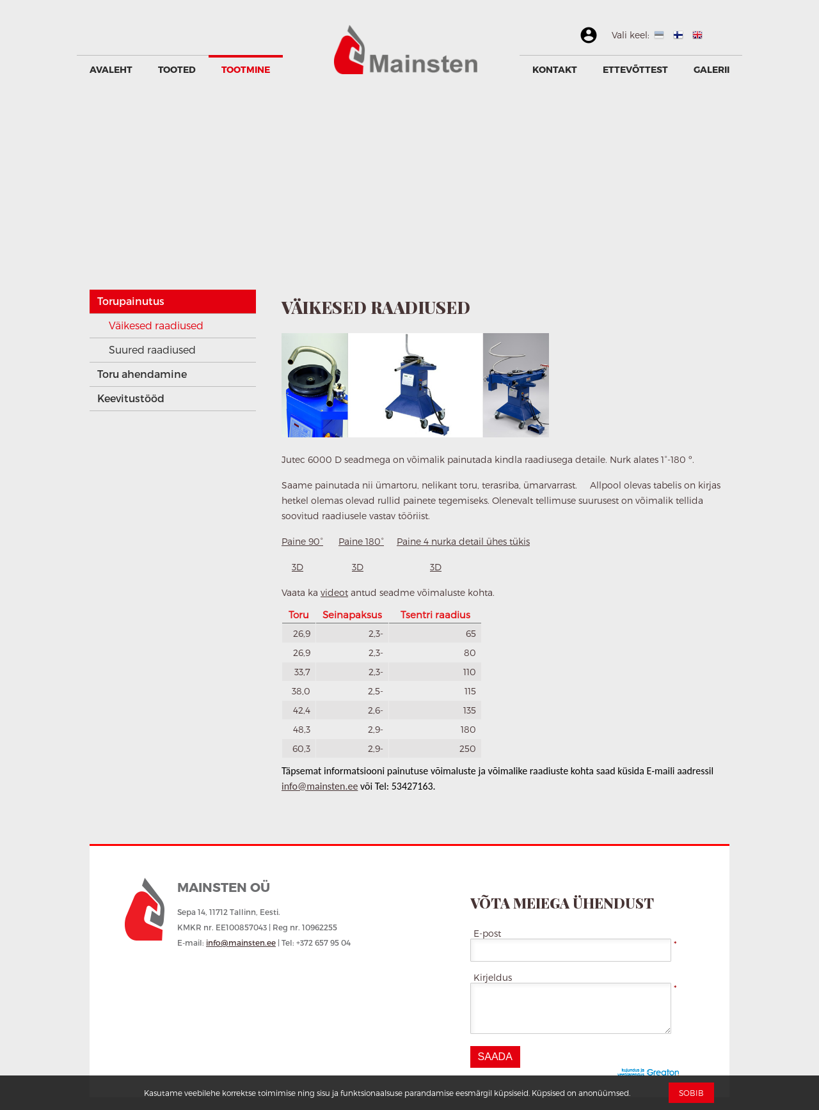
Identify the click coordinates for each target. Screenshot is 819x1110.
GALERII (711, 69)
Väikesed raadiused (156, 325)
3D (297, 566)
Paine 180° (361, 541)
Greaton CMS (651, 1073)
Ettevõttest (635, 69)
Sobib (691, 1092)
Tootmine (245, 69)
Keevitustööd (130, 398)
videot (334, 592)
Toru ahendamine (142, 374)
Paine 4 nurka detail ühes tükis (463, 541)
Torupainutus (130, 301)
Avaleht (111, 69)
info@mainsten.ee (320, 786)
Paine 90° (302, 541)
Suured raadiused (152, 349)
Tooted (177, 69)
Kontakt (554, 69)
